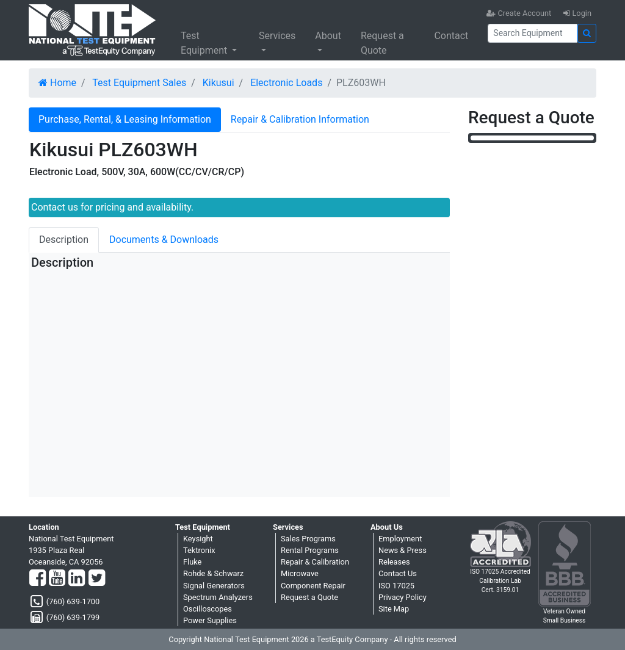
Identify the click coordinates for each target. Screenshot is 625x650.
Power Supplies (210, 620)
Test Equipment (205, 43)
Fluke (192, 561)
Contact (451, 36)
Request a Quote (382, 43)
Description (64, 239)
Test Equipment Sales (139, 82)
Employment (400, 538)
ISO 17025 (396, 585)
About (328, 36)
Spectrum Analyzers (218, 597)
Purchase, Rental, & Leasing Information (124, 119)
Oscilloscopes (207, 608)
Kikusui (218, 82)
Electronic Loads (286, 82)
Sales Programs (308, 538)
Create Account (518, 13)
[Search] (532, 33)
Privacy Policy (402, 597)
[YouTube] (57, 579)
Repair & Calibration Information (300, 119)
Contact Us (397, 573)
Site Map (393, 608)
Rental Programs (310, 550)
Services (277, 36)
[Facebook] (37, 579)
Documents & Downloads (164, 239)
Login (577, 13)
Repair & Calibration (315, 561)
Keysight (198, 538)
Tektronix (199, 550)
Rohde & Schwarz (213, 573)
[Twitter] (97, 579)
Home (57, 82)
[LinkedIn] (76, 579)
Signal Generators (214, 585)
